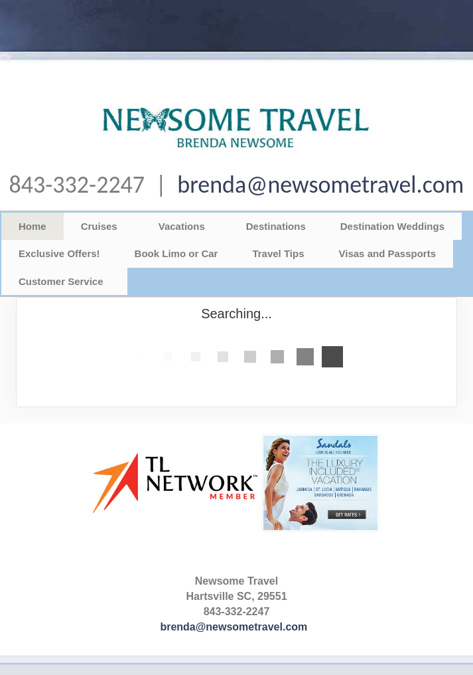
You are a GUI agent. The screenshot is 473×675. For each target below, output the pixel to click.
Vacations (182, 226)
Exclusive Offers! (59, 253)
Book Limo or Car (176, 253)
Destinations (276, 226)
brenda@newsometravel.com (320, 184)
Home (32, 226)
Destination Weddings (392, 226)
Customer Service (61, 281)
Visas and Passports (387, 253)
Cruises (99, 226)
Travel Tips (278, 253)
